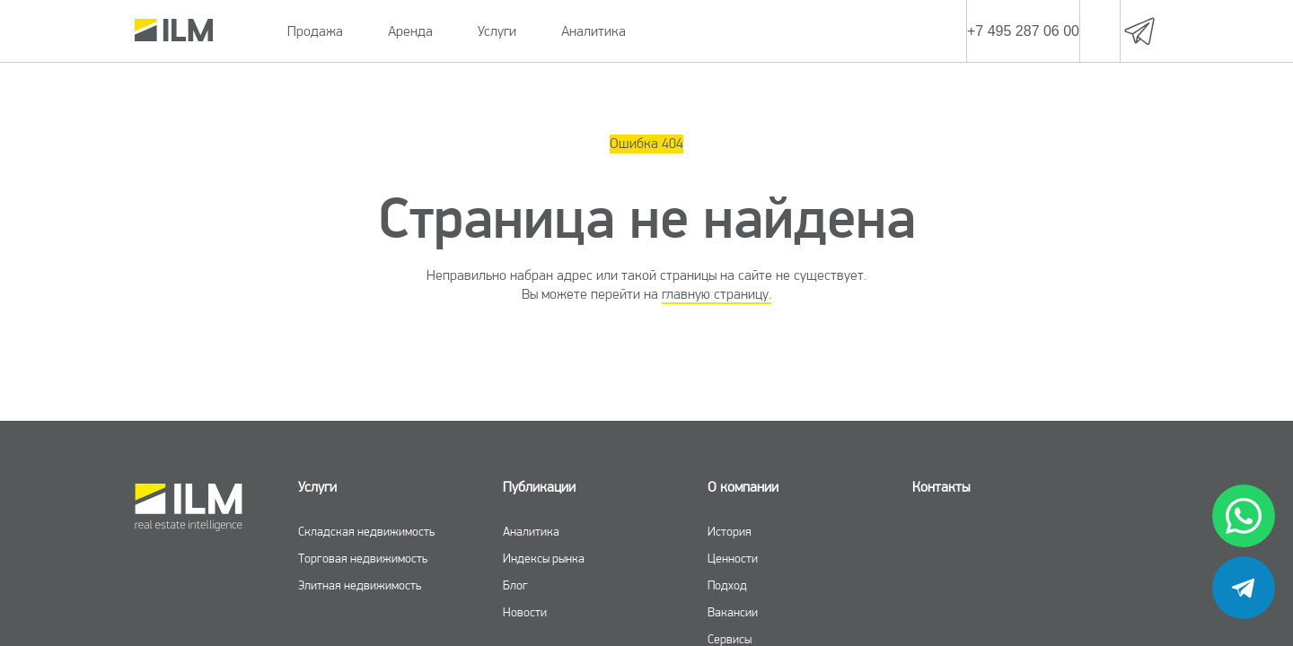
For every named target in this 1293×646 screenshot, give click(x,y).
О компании (743, 486)
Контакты (941, 486)
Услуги (497, 30)
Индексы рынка (544, 558)
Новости (525, 612)
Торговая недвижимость (362, 558)
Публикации (539, 486)
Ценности (733, 558)
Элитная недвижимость (359, 585)
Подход (727, 585)
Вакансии (733, 612)
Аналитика (593, 30)
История (730, 531)
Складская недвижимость (366, 531)
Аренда (410, 30)
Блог (515, 585)
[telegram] (1243, 587)
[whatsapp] (1243, 515)
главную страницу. (716, 293)
